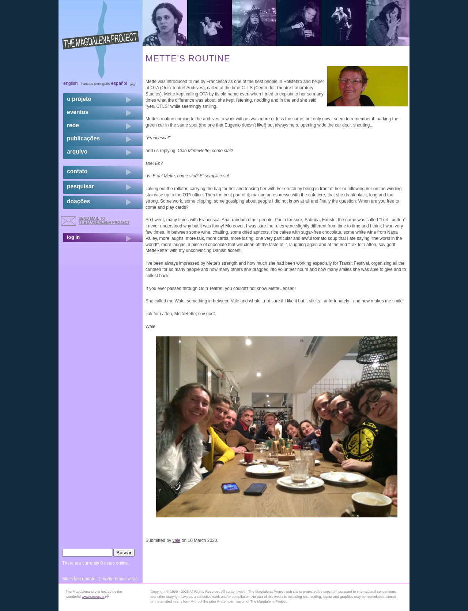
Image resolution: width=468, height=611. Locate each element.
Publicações (83, 138)
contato (77, 171)
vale (176, 540)
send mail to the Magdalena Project (104, 220)
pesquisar (80, 186)
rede (73, 125)
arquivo (77, 151)
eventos (77, 112)
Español (119, 83)
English (70, 83)
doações (78, 201)
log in (73, 237)
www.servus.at (95, 597)
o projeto (79, 99)
